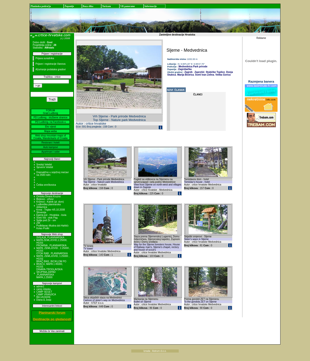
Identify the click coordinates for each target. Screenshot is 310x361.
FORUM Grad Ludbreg (50, 111)
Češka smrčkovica (46, 185)
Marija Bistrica (185, 74)
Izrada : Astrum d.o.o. (154, 351)
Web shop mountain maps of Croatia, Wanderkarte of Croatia (50, 137)
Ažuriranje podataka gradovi (50, 69)
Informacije (150, 6)
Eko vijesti (50, 126)
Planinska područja (41, 6)
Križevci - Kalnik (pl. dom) (50, 201)
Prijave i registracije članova (50, 64)
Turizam (106, 6)
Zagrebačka (185, 69)
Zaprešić (199, 72)
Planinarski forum (52, 312)
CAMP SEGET (44, 291)
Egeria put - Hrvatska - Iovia (51, 215)
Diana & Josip (43, 299)
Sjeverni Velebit (44, 167)
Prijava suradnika (44, 58)
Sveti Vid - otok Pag (47, 217)
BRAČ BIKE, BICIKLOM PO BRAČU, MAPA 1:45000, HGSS (51, 264)
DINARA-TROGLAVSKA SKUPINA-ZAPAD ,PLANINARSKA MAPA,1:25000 (49, 273)
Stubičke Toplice (215, 72)
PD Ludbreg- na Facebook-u (50, 122)
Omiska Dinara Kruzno (48, 196)
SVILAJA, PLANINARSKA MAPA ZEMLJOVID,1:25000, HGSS (51, 240)
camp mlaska (43, 289)
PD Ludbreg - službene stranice (50, 117)
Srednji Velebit (44, 164)
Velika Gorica (223, 74)
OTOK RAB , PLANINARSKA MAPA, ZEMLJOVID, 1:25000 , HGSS (53, 256)
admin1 (40, 286)
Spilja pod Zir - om (46, 220)
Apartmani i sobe (50, 151)
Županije (69, 6)
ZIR (38, 223)
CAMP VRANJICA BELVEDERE (46, 295)
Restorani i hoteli (50, 142)
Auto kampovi (50, 147)
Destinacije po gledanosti (52, 319)
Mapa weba (50, 131)
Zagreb (189, 72)
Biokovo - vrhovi (45, 199)
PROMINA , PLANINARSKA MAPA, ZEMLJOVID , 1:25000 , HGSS (53, 248)
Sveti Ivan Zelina (204, 74)
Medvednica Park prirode (193, 66)
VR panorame (127, 6)
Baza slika (88, 6)
